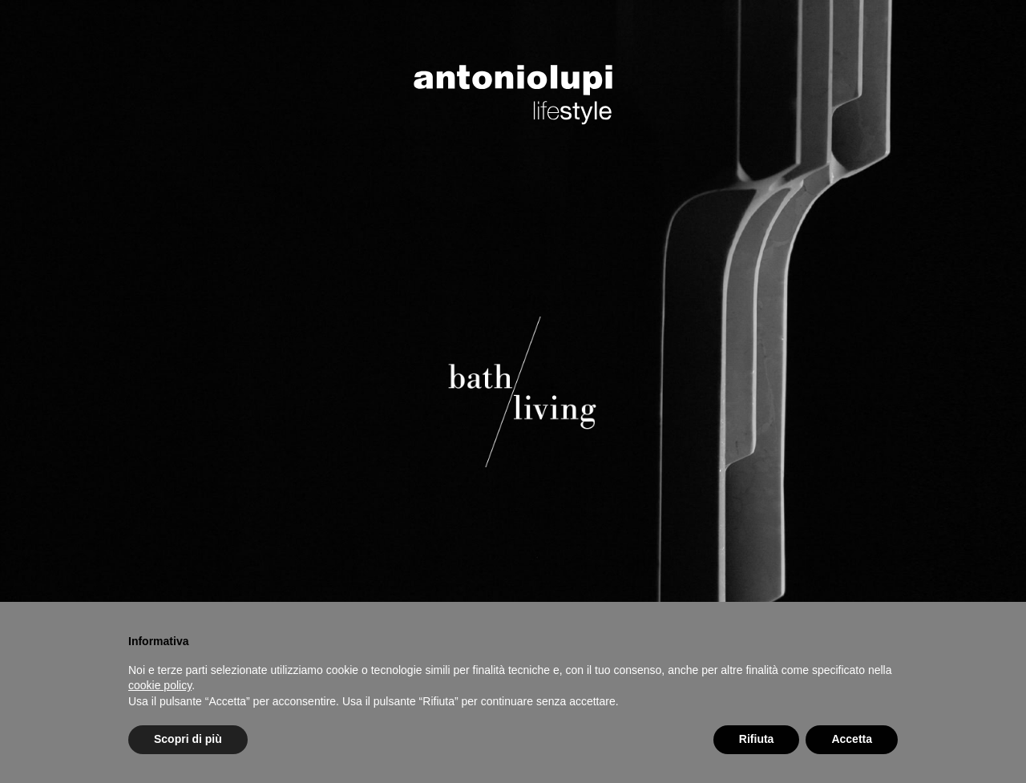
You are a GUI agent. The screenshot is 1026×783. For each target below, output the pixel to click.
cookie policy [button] (160, 685)
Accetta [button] (851, 739)
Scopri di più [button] (188, 739)
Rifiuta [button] (756, 739)
